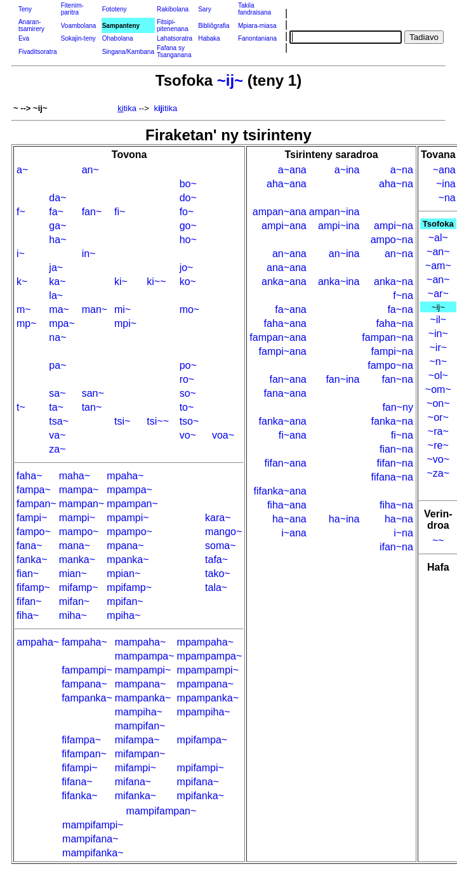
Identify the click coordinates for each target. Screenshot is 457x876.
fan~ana (287, 379)
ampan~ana (280, 211)
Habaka (209, 38)
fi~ (119, 211)
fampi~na (392, 351)
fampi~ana (283, 351)
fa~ (56, 211)
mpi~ (125, 323)
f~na (403, 295)
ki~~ (156, 281)
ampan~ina (334, 211)
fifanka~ (79, 795)
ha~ (57, 239)
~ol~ (438, 375)
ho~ (188, 239)
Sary (204, 9)
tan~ (92, 407)
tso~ (189, 421)
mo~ (190, 309)
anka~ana (284, 281)
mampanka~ (143, 698)
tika (126, 108)
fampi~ (32, 517)
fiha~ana (287, 505)
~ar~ (438, 293)
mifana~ (133, 781)
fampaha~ (84, 642)
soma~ (220, 545)
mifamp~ (78, 587)
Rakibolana (173, 9)
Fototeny (114, 9)
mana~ (74, 545)
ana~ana (287, 267)
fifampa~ (81, 739)
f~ (21, 211)
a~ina (347, 169)
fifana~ (77, 781)
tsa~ (59, 421)
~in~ (438, 333)
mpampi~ (128, 517)
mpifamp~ (129, 587)
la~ (56, 295)
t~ (21, 407)
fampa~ (34, 489)
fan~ (92, 211)
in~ (89, 253)
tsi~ (122, 421)
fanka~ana (283, 421)
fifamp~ (33, 587)
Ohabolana (117, 38)
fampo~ (34, 531)
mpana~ (125, 545)
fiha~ (28, 615)
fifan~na (394, 463)
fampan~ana (277, 337)
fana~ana (285, 393)
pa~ (57, 365)
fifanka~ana (280, 491)
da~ (57, 197)
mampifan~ (140, 725)
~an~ (438, 251)
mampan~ (82, 503)
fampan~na (387, 337)
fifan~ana (285, 463)
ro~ (187, 379)
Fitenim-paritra (72, 9)
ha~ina (344, 519)
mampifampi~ (92, 825)
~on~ (438, 403)
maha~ (74, 475)
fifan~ (29, 601)
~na (447, 197)
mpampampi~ (208, 670)
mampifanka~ (93, 852)
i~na (403, 533)
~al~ (438, 237)
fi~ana (293, 435)
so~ (188, 393)
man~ (94, 309)
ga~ (57, 225)
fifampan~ (84, 753)
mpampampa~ (209, 656)
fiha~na (396, 505)
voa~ (223, 435)
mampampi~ (143, 670)
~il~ (438, 319)
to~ (187, 407)
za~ (57, 449)
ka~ (57, 281)
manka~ (77, 559)
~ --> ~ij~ (30, 108)
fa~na (400, 309)
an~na (399, 253)
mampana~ (140, 684)
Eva (23, 38)
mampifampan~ (161, 811)
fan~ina (342, 379)
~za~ (438, 473)
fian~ (28, 573)
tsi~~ (158, 421)
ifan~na (396, 546)
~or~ (438, 417)
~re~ (438, 445)
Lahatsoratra (174, 38)
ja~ (56, 267)
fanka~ (32, 559)
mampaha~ (140, 642)
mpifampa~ (202, 739)
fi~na (402, 435)
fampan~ (36, 503)
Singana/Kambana (128, 51)
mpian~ (123, 573)
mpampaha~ (205, 642)
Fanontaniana (257, 38)
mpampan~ (132, 503)
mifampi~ (135, 767)
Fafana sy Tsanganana (174, 51)
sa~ (57, 393)
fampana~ (84, 684)
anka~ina (338, 281)
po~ (188, 365)
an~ (90, 169)
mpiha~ (123, 615)
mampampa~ (145, 656)
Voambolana (78, 25)
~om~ (438, 389)
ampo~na (392, 239)
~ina (446, 183)
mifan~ (74, 601)
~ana (444, 169)
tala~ (216, 587)
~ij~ (230, 80)
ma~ (59, 309)
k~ (22, 281)
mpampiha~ (203, 712)
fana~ (29, 545)
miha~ (73, 615)
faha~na (394, 323)
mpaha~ (125, 475)
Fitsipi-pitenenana (173, 25)
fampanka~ (87, 698)
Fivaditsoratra (37, 51)
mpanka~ (128, 559)
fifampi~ (79, 767)
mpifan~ (125, 601)
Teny (25, 9)
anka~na (393, 281)
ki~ (121, 281)
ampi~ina (338, 225)
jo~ (187, 267)
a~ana (292, 169)
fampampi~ (87, 670)
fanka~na (392, 421)
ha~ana (289, 519)
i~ (21, 253)
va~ (57, 435)
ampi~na (393, 225)
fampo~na (390, 365)
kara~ (217, 517)
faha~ (29, 475)
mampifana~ (90, 838)
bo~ (188, 183)
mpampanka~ (208, 698)
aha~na (396, 183)
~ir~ (438, 347)
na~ (57, 337)
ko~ (188, 281)
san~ (93, 393)
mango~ (223, 531)
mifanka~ (135, 795)
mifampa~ (137, 739)
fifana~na (392, 477)
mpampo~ (129, 531)
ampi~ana (284, 225)
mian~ (73, 573)
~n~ (438, 361)
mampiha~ (138, 712)
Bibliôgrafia (213, 25)
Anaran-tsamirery (31, 25)
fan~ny (397, 407)
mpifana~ (198, 781)
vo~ (188, 435)
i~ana (294, 533)
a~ (22, 169)
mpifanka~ (200, 795)
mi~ (122, 309)
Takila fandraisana (254, 9)
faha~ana (285, 323)
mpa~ (61, 323)
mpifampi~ (200, 767)
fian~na (396, 449)
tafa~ (216, 559)
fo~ (187, 211)
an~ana (289, 253)
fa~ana (290, 309)
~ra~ (438, 431)
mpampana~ (205, 684)
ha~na (399, 519)
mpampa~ (129, 489)
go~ (188, 225)
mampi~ (77, 517)
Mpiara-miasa (257, 25)
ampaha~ (38, 642)
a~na (401, 169)
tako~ (217, 573)
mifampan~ (140, 753)
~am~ (438, 265)
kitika (165, 108)
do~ (188, 197)
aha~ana (287, 183)
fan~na (397, 379)
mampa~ (79, 489)
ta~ (56, 407)
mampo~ (79, 531)
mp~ (27, 323)
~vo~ (438, 459)
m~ (24, 309)
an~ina (344, 253)
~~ (438, 540)
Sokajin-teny (78, 38)
